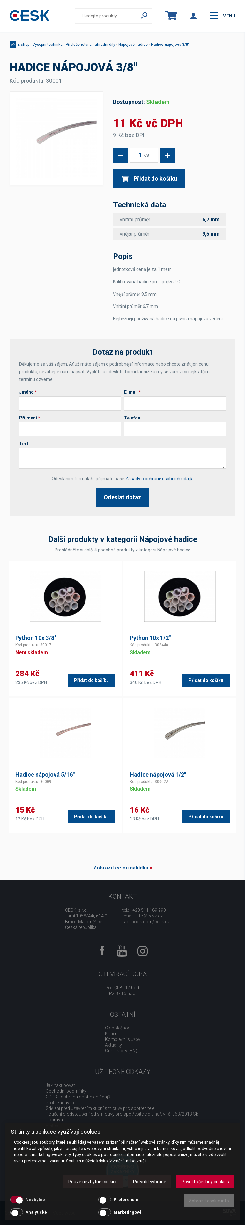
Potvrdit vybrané (149, 1181)
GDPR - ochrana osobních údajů (78, 1096)
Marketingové (128, 1212)
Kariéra (112, 1033)
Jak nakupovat (60, 1085)
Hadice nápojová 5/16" (45, 774)
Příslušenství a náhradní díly (90, 44)
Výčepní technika (48, 44)
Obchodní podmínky (66, 1091)
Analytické (36, 1212)
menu (222, 15)
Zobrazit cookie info (209, 1200)
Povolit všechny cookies (205, 1181)
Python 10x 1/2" (150, 637)
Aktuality (113, 1045)
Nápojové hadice (133, 44)
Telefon (132, 418)
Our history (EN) (121, 1050)
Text (23, 443)
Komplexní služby (122, 1039)
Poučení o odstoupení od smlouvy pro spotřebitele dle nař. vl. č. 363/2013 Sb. (122, 1114)
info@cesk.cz (149, 915)
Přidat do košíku (149, 178)
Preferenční (126, 1199)
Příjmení (29, 418)
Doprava (54, 1119)
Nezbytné (35, 1199)
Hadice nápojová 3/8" (170, 44)
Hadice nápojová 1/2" (158, 774)
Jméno (28, 392)
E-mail (132, 392)
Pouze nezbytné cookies (93, 1181)
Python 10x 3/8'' (35, 637)
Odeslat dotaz (122, 497)
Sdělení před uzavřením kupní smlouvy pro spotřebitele (100, 1108)
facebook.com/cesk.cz (146, 921)
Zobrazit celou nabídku (120, 868)
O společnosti (119, 1027)
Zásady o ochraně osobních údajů (158, 478)
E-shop (23, 44)
